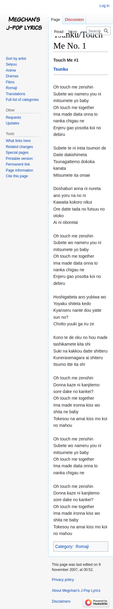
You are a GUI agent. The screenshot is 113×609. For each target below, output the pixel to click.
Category (63, 546)
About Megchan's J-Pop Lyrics (76, 590)
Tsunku (60, 69)
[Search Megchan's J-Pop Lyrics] (98, 31)
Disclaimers (61, 601)
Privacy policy (63, 580)
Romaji (82, 546)
